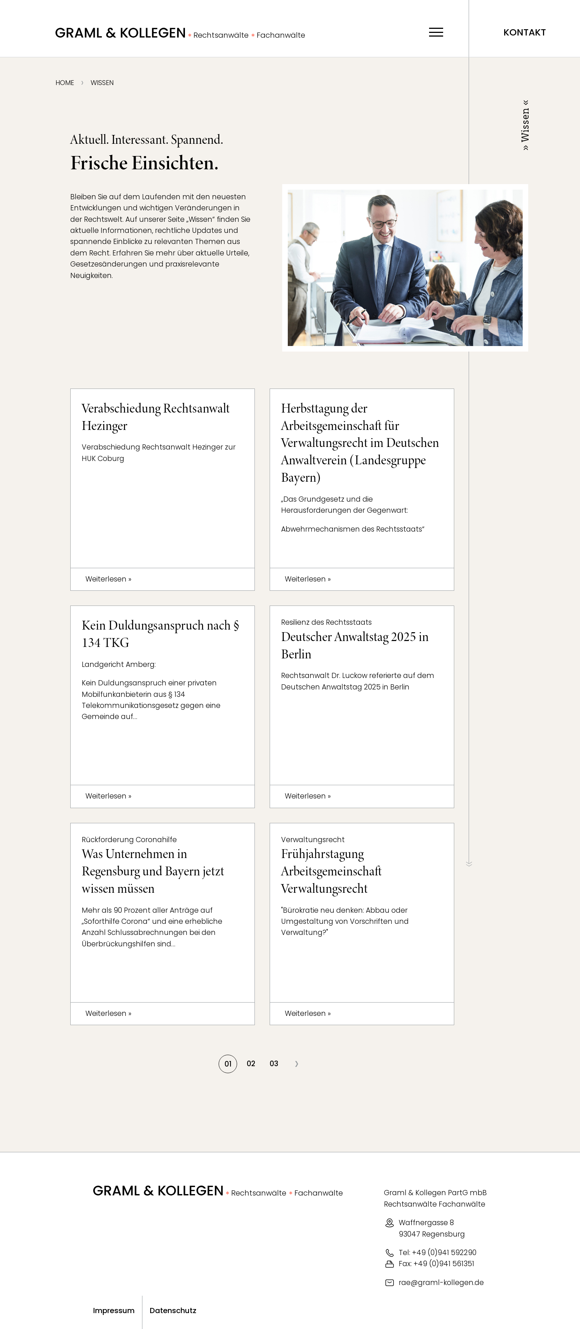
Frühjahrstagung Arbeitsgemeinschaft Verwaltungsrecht (331, 871)
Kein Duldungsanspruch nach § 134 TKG (160, 634)
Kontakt (524, 32)
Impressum (114, 1310)
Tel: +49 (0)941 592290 (437, 1253)
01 (228, 1064)
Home (64, 82)
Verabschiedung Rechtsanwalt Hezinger (156, 417)
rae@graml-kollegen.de (441, 1283)
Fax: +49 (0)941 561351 (436, 1264)
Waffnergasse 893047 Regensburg (432, 1228)
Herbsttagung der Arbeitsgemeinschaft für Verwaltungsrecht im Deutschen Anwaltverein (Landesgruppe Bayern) (360, 443)
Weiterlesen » (108, 579)
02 (251, 1064)
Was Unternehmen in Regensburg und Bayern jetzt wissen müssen (153, 871)
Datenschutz (173, 1310)
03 (274, 1064)
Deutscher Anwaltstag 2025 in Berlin (355, 645)
